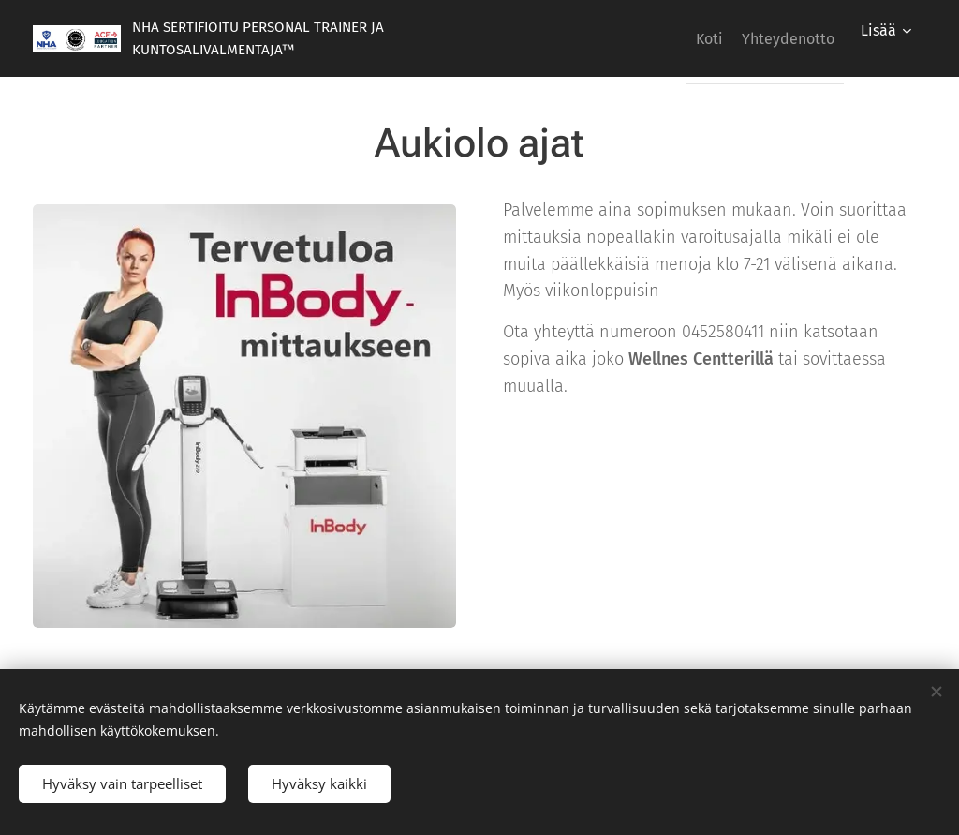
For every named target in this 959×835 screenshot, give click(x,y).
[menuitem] (687, 38)
